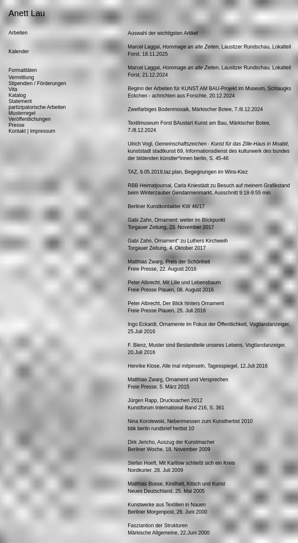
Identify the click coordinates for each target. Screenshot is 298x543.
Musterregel (22, 113)
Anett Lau (27, 13)
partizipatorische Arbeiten (37, 107)
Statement (20, 101)
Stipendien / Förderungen (37, 83)
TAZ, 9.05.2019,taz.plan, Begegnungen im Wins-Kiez (188, 172)
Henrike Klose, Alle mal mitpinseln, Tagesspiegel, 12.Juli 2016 (198, 366)
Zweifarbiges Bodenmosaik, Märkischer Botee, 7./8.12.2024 (195, 109)
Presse (16, 125)
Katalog (17, 95)
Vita (13, 89)
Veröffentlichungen (30, 119)
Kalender (19, 51)
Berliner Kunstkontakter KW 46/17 (166, 206)
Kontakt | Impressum (32, 131)
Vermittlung (21, 77)
